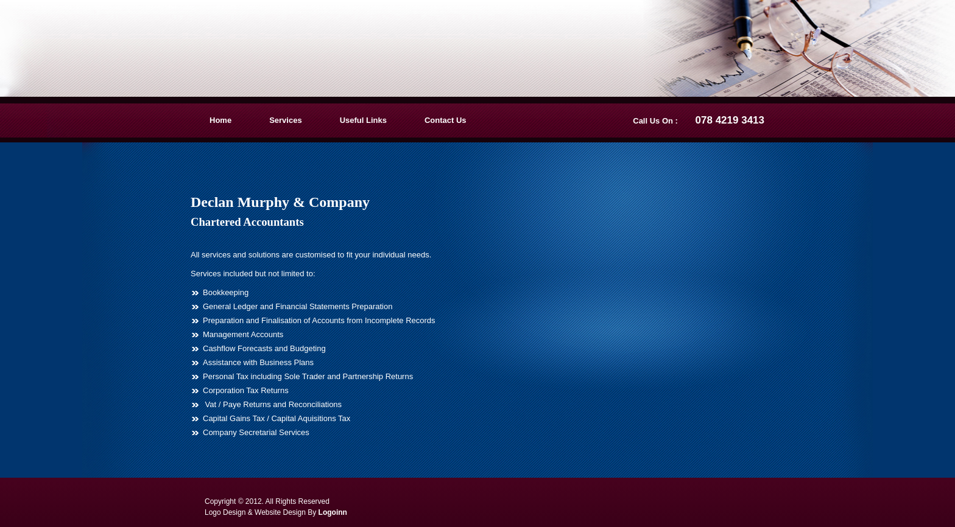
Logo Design (225, 512)
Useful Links (363, 120)
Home (220, 120)
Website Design (280, 512)
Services (285, 120)
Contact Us (446, 120)
